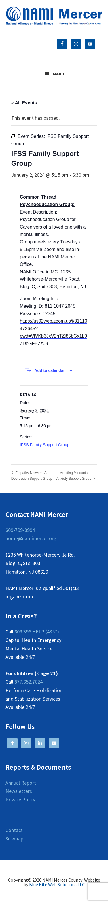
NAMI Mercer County (54, 15)
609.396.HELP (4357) (36, 631)
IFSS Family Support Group (44, 444)
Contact (14, 830)
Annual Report (20, 782)
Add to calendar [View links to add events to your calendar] (49, 370)
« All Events (24, 102)
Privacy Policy (20, 799)
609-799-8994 (20, 530)
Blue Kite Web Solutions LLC (57, 884)
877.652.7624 (28, 681)
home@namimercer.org (30, 538)
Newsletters (18, 791)
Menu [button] (58, 74)
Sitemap (14, 838)
